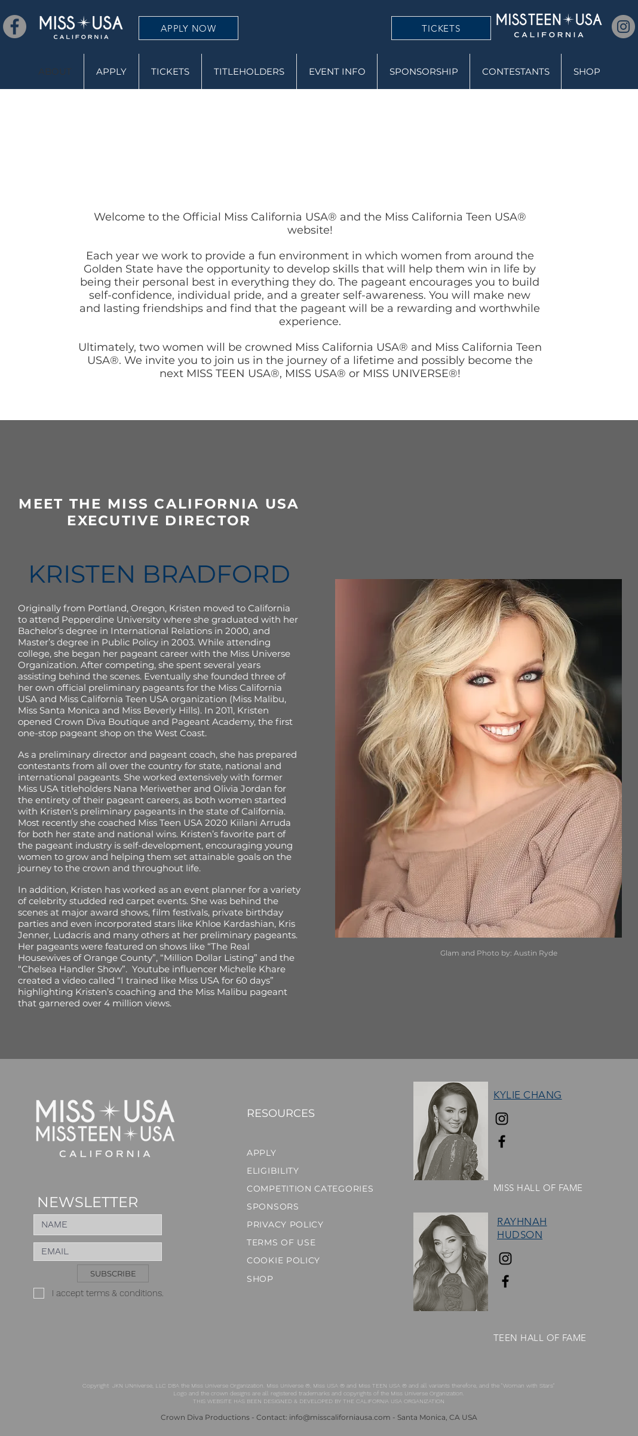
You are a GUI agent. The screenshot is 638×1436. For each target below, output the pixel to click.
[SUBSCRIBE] (113, 1273)
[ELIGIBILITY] (313, 1171)
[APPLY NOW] (188, 28)
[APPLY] (313, 1153)
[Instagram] (623, 26)
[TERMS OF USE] (289, 1242)
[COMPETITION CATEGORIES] (313, 1189)
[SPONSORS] (289, 1206)
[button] (248, 71)
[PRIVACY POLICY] (289, 1224)
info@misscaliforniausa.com (340, 1417)
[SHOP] (289, 1279)
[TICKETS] (441, 28)
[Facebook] (14, 26)
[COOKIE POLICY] (289, 1260)
